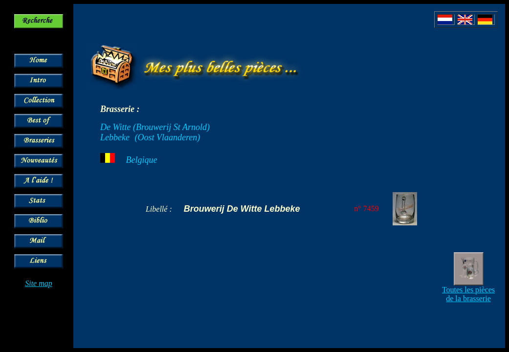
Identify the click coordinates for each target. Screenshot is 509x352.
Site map (38, 283)
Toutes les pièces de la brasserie (468, 294)
